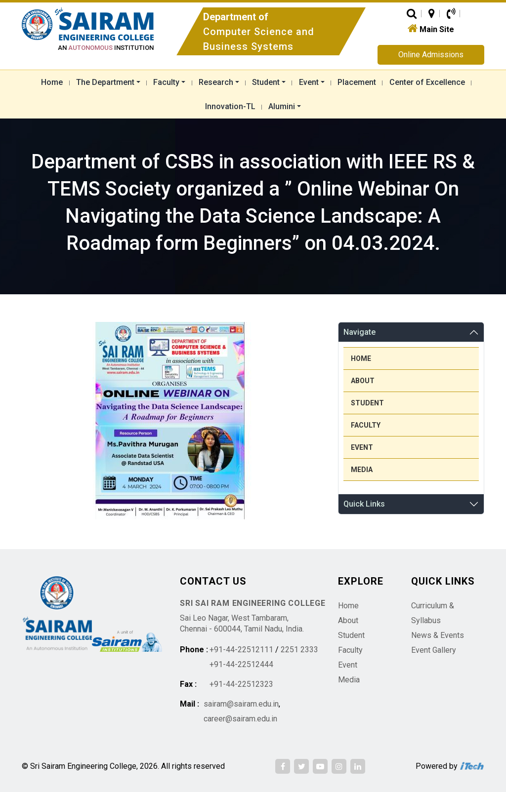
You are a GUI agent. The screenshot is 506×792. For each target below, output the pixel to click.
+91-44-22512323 (241, 684)
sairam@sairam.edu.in (241, 704)
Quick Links (364, 504)
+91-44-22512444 (241, 664)
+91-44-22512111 (241, 649)
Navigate (359, 332)
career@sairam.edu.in (240, 718)
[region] (170, 420)
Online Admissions (431, 54)
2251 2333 (299, 649)
